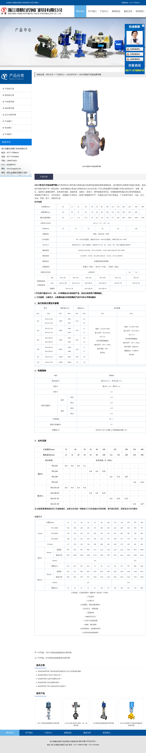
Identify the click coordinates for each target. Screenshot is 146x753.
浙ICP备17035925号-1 (87, 741)
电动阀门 (8, 128)
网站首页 (80, 11)
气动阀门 (8, 121)
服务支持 (128, 11)
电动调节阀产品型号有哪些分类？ (50, 679)
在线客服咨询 (135, 49)
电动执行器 (9, 95)
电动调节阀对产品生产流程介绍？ (50, 675)
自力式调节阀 (10, 115)
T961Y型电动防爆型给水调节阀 (58, 653)
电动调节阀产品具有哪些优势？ (49, 682)
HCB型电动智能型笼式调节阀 (58, 658)
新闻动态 (116, 11)
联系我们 (140, 11)
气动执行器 (9, 89)
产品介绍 (44, 177)
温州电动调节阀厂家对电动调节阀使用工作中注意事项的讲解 (59, 671)
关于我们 (92, 11)
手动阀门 (8, 134)
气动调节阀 (9, 102)
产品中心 (104, 11)
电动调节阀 (9, 108)
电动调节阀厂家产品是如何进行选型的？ (52, 686)
